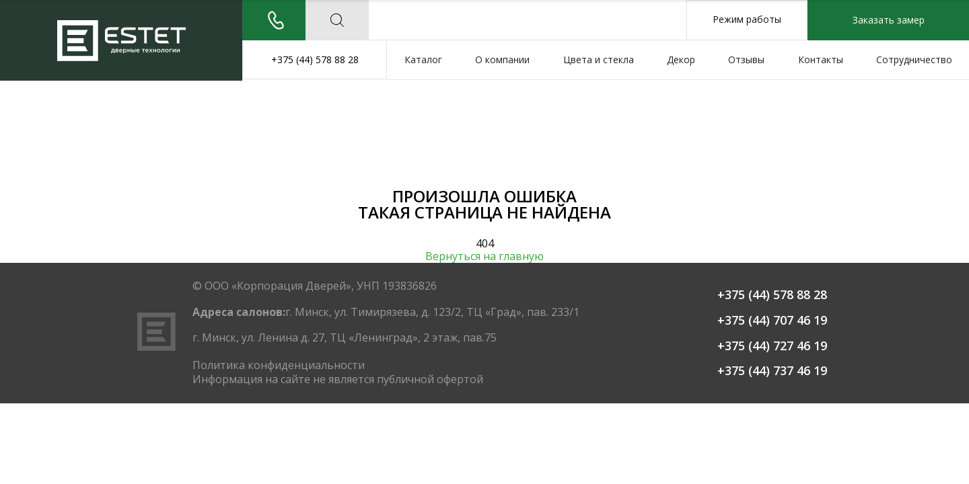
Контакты (820, 59)
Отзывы (746, 59)
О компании (502, 59)
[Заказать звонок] (274, 20)
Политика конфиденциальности (278, 365)
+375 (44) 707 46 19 (772, 320)
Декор (681, 59)
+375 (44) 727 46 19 (772, 346)
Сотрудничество (914, 59)
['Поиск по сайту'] (337, 20)
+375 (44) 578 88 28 (315, 59)
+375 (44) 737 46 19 (772, 371)
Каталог (423, 59)
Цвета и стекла (598, 59)
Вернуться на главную (484, 256)
